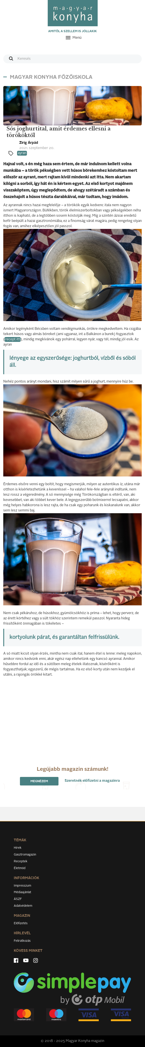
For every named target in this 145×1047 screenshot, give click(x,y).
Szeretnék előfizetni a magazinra (92, 781)
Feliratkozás (22, 940)
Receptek (20, 861)
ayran (22, 153)
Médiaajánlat (22, 892)
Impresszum (22, 885)
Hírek (17, 847)
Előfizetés (21, 923)
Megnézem (39, 781)
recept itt (12, 339)
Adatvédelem (23, 905)
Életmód (19, 868)
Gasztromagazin (25, 854)
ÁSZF (18, 899)
